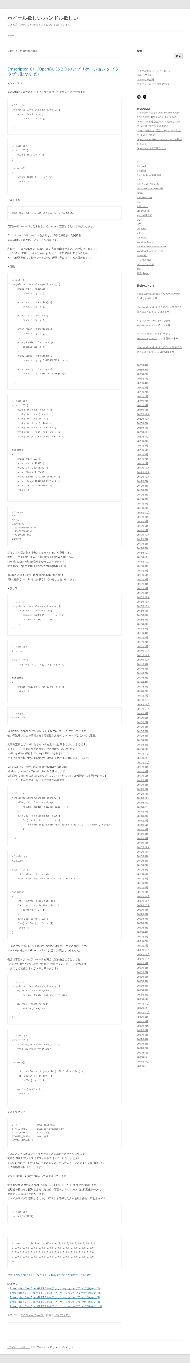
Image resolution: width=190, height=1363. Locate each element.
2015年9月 (142, 610)
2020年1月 (142, 463)
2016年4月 (142, 584)
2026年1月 (142, 378)
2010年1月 (142, 892)
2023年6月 (142, 423)
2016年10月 (143, 561)
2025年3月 (142, 387)
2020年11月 (143, 436)
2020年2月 (142, 459)
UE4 (139, 219)
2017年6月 (142, 543)
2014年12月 (143, 650)
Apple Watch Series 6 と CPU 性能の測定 (159, 293)
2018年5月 (142, 525)
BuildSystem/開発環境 (149, 175)
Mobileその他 (144, 197)
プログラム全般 (145, 264)
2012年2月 (142, 789)
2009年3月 (142, 936)
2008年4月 (142, 985)
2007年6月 (142, 1030)
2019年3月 (142, 499)
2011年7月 (142, 820)
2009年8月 (142, 914)
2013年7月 (142, 722)
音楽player (143, 273)
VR (138, 233)
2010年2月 (142, 887)
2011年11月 (143, 802)
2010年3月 (142, 883)
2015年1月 (142, 646)
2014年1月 (142, 695)
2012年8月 (142, 771)
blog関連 (142, 170)
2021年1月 (142, 427)
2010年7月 (142, 865)
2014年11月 (143, 655)
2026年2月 (142, 374)
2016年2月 (142, 592)
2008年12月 (143, 950)
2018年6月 (142, 521)
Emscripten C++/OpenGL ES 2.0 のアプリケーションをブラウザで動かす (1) (55, 1301)
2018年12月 (143, 512)
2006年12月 (143, 1057)
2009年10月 (143, 905)
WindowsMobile (146, 242)
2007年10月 (143, 1012)
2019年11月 (143, 472)
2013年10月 (143, 709)
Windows (142, 237)
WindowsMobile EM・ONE (151, 246)
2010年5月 (142, 874)
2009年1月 (142, 945)
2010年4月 (142, 878)
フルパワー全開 (145, 79)
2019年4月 (142, 494)
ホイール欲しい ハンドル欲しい (42, 18)
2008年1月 (142, 999)
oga (162, 311)
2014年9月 (142, 664)
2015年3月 (142, 637)
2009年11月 (143, 900)
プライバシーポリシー (18, 1347)
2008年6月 (142, 976)
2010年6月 (142, 869)
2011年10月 (143, 807)
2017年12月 (143, 534)
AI (138, 161)
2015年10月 (143, 606)
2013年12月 (143, 700)
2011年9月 (142, 811)
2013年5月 (142, 731)
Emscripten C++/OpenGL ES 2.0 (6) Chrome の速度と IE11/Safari (53, 1275)
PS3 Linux (142, 206)
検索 (139, 51)
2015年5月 (142, 628)
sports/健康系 (144, 215)
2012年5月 (142, 775)
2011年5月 (142, 825)
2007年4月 (142, 1039)
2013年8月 (142, 717)
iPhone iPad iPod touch (150, 188)
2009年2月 (142, 941)
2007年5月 (142, 1034)
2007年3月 (142, 1043)
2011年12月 (143, 798)
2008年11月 (143, 954)
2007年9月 (142, 1017)
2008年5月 (142, 981)
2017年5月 (142, 548)
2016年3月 (142, 588)
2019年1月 (142, 508)
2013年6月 (142, 726)
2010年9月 (142, 856)
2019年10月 (143, 476)
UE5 (139, 224)
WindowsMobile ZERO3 (150, 251)
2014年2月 (142, 691)
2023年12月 (143, 414)
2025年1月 (142, 396)
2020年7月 (142, 445)
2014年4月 (142, 682)
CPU (139, 179)
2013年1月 (142, 749)
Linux (140, 193)
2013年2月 (142, 744)
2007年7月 (142, 1025)
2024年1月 (142, 409)
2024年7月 (142, 401)
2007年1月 (142, 1052)
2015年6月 (142, 624)
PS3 (139, 201)
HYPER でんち (144, 75)
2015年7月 (142, 619)
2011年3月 (142, 834)
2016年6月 (142, 575)
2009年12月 (143, 896)
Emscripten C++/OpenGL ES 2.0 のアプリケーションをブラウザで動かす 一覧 (56, 1306)
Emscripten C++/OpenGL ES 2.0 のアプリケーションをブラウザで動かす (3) (55, 1293)
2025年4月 (142, 383)
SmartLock (143, 210)
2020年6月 (142, 450)
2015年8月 (142, 615)
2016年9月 (142, 566)
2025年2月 (142, 392)
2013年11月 (143, 704)
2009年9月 (142, 909)
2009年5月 (142, 927)
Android (141, 166)
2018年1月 (142, 530)
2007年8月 (142, 1021)
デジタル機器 (144, 260)
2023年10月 (143, 418)
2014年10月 (143, 659)
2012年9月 (142, 767)
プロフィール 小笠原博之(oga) (153, 84)
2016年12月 (143, 552)
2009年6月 (142, 923)
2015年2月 (142, 642)
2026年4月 (142, 365)
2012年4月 (142, 780)
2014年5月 (142, 677)
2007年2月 (142, 1048)
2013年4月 (142, 735)
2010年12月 (143, 847)
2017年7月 (142, 539)
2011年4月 (142, 829)
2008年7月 (142, 972)
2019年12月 (143, 467)
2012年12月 (143, 753)
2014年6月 (142, 673)
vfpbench (142, 228)
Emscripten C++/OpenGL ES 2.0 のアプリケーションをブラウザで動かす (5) (63, 71)
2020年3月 (142, 454)
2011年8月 (142, 816)
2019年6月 (142, 485)
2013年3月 (142, 740)
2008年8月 (142, 967)
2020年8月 (142, 441)
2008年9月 (142, 963)
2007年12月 (143, 1003)
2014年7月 (142, 668)
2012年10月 (143, 762)
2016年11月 (143, 557)
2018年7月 (142, 517)
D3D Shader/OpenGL (32, 1315)
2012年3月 (142, 784)
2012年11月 (143, 758)
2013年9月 (142, 713)
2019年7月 (142, 481)
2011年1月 (142, 842)
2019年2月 (142, 503)
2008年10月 (143, 958)
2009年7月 (142, 918)
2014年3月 (142, 686)
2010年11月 (143, 851)
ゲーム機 (142, 255)
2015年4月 (142, 633)
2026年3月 (142, 369)
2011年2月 (142, 838)
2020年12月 (143, 432)
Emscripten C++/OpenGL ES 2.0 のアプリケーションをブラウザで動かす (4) (55, 1288)
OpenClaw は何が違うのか (151, 148)
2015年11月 (143, 601)
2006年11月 (143, 1061)
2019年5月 (142, 490)
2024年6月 (142, 405)
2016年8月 (142, 570)
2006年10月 (143, 1066)
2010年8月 (142, 860)
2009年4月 (142, 932)
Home (10, 35)
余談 (139, 268)
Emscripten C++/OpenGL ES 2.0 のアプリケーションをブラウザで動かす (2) (55, 1297)
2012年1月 (142, 793)
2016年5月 (142, 579)
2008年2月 (142, 994)
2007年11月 (143, 1008)
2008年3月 (142, 990)
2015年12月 (143, 597)
